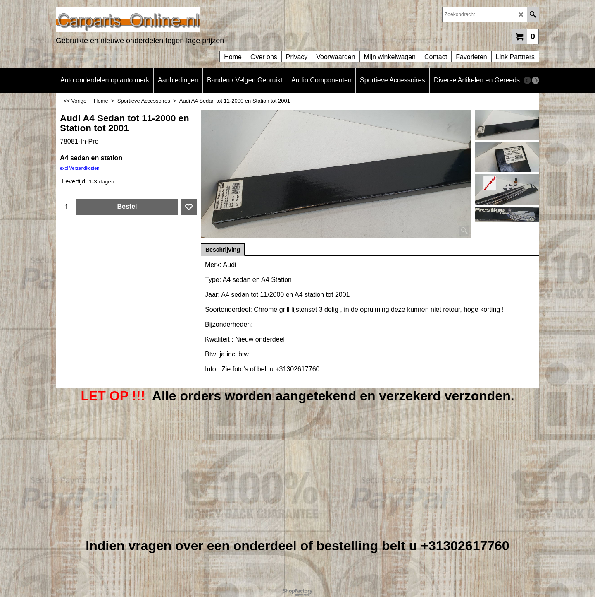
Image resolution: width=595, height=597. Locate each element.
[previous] (527, 80)
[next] (535, 80)
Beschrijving (222, 249)
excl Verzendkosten (79, 168)
